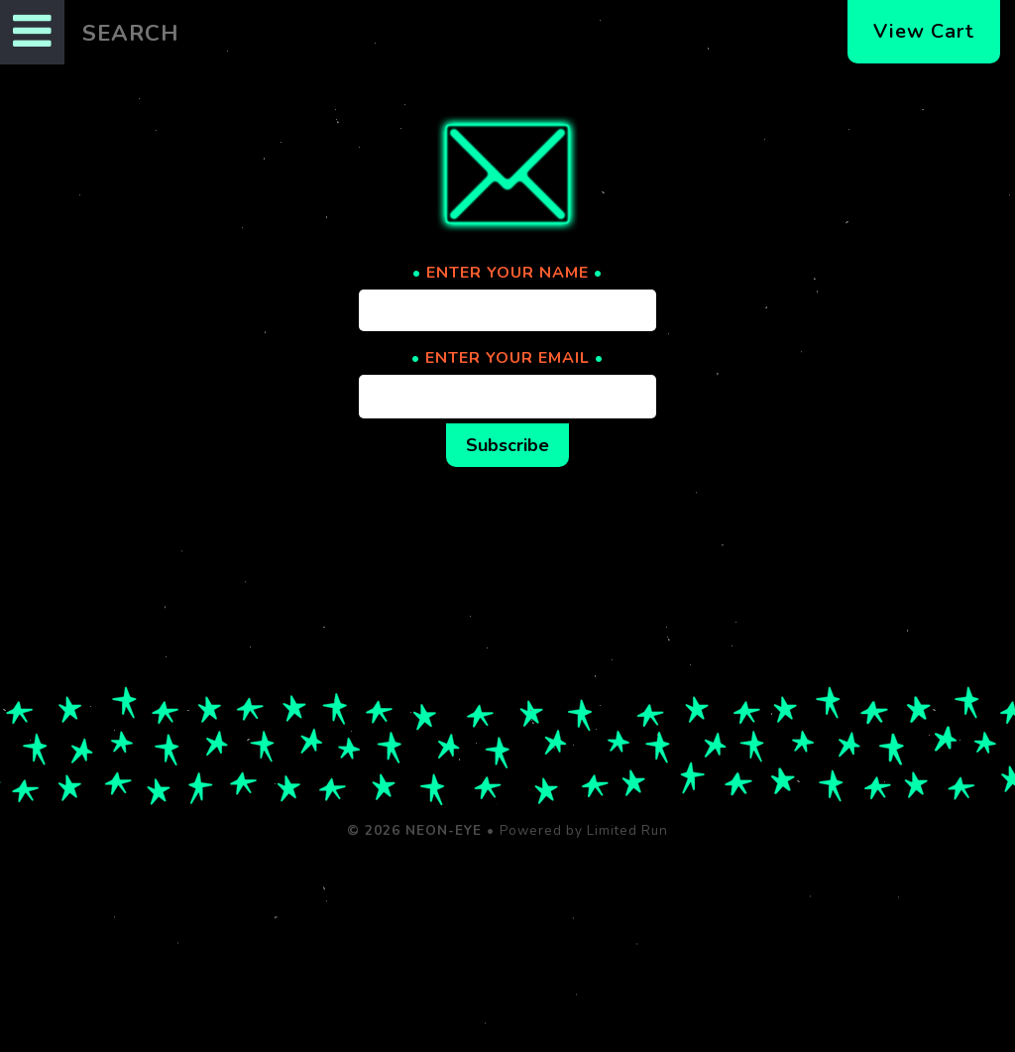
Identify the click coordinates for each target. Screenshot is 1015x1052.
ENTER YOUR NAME (507, 273)
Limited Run (627, 830)
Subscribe (507, 445)
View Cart (923, 31)
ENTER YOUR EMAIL (507, 358)
